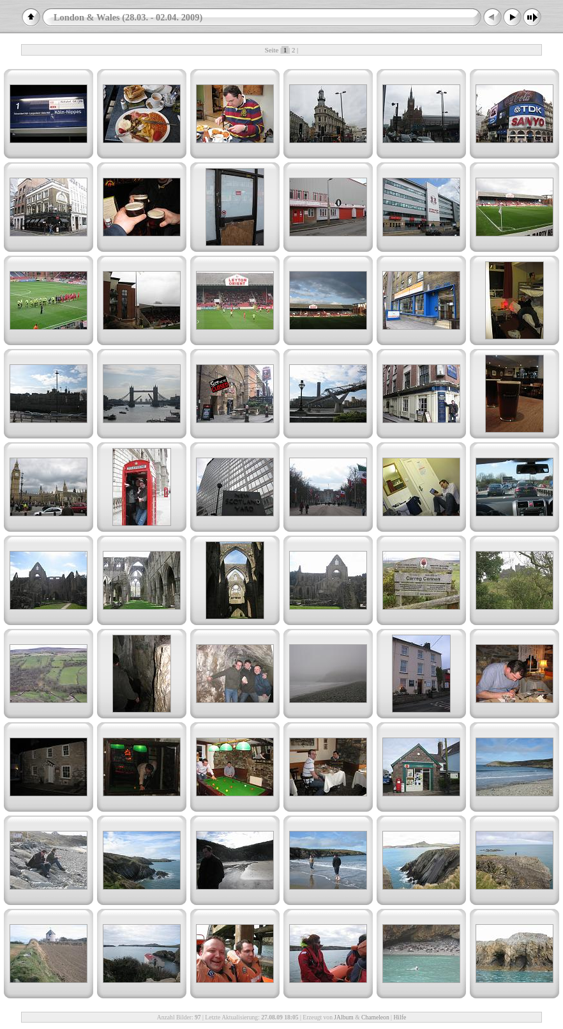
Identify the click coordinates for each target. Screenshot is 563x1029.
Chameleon (375, 1017)
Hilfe (399, 1017)
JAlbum (343, 1017)
